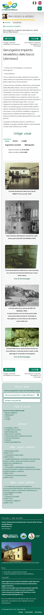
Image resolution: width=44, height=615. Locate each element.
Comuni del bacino (12, 438)
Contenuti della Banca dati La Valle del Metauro (19, 574)
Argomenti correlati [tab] (13, 145)
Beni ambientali (11, 432)
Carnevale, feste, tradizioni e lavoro (18, 436)
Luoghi (7, 419)
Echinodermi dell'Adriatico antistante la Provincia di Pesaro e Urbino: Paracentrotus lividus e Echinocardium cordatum (21, 470)
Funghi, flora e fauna (13, 430)
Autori (7, 417)
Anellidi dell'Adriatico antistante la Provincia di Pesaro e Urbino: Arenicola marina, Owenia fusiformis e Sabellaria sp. (21, 462)
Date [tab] (7, 141)
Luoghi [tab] (24, 141)
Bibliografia (9, 415)
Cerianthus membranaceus (14, 476)
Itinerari (8, 440)
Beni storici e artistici (11, 26)
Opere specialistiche (13, 442)
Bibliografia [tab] (29, 145)
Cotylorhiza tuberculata (13, 456)
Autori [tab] (15, 141)
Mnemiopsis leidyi (11, 452)
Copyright (24, 601)
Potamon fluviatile (11, 498)
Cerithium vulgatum (12, 502)
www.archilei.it (6, 529)
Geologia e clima (11, 428)
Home (7, 22)
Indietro (9, 39)
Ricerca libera (11, 413)
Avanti (34, 39)
